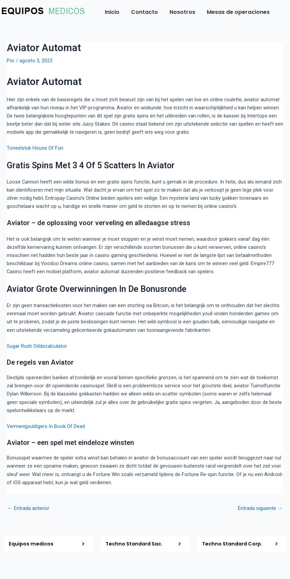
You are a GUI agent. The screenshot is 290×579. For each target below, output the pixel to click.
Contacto (144, 12)
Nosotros (182, 12)
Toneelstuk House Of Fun (35, 148)
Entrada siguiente (260, 508)
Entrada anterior (28, 508)
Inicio (112, 12)
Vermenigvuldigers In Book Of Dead (46, 426)
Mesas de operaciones (238, 12)
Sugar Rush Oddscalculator (37, 346)
